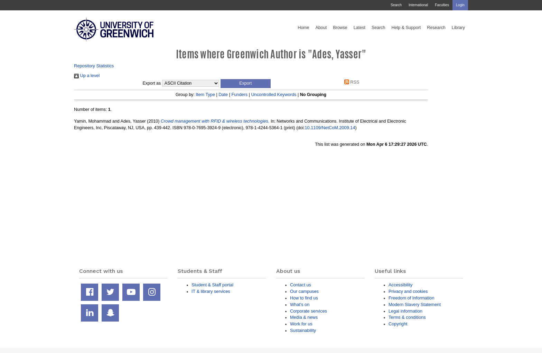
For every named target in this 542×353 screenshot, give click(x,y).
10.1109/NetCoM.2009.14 (330, 127)
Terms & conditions (407, 317)
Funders (239, 94)
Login (460, 5)
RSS (350, 82)
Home (303, 27)
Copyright (398, 323)
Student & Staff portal (212, 284)
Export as (152, 83)
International (418, 5)
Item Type (205, 94)
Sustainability (303, 330)
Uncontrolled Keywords (273, 94)
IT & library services (210, 291)
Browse (340, 27)
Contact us (300, 284)
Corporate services (308, 311)
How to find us (304, 297)
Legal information (405, 311)
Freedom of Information (411, 297)
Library (458, 27)
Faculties (442, 5)
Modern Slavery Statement (415, 304)
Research (436, 27)
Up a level (87, 75)
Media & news (304, 317)
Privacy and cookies (408, 291)
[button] (246, 83)
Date (223, 94)
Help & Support (406, 27)
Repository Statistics (94, 65)
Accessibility (400, 284)
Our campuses (304, 291)
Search (396, 5)
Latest (359, 27)
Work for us (301, 323)
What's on (299, 304)
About (321, 27)
